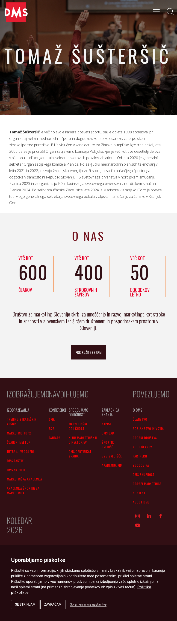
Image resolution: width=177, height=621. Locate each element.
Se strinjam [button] (25, 604)
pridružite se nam (89, 352)
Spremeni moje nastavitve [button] (88, 604)
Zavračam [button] (53, 604)
